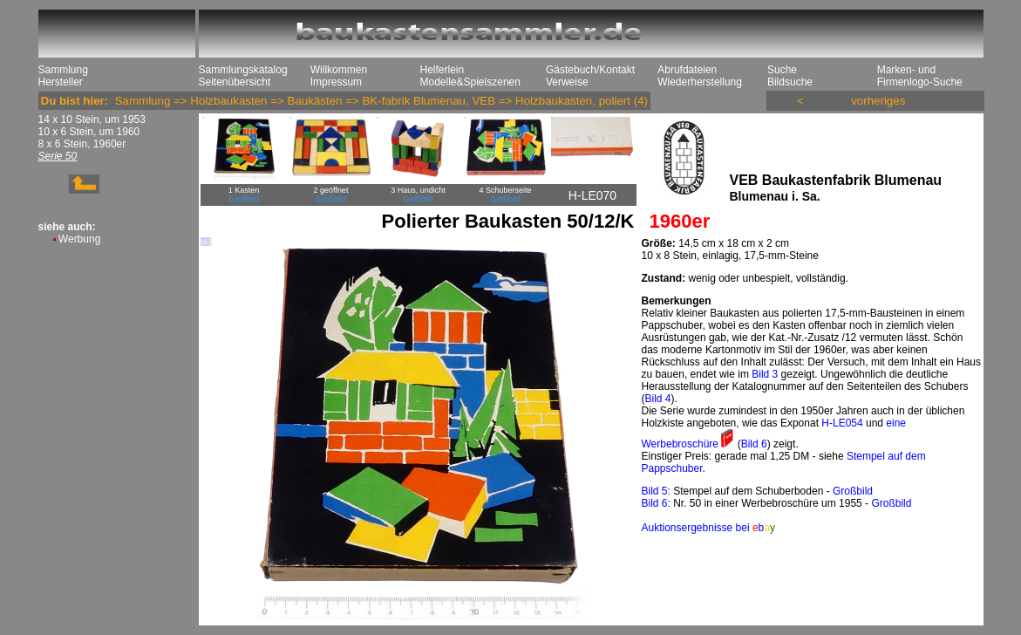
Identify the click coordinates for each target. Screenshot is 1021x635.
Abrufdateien (687, 70)
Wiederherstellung (699, 82)
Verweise (567, 82)
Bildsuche (790, 82)
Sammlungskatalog (243, 70)
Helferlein (442, 70)
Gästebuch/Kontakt (590, 70)
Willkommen (338, 70)
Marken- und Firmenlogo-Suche (920, 76)
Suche (782, 70)
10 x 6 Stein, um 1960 (89, 132)
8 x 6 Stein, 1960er (82, 144)
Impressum (336, 82)
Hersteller (60, 82)
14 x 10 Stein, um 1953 (92, 119)
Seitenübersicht (235, 82)
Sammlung (63, 70)
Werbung (79, 239)
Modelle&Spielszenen (470, 82)
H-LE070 (592, 195)
